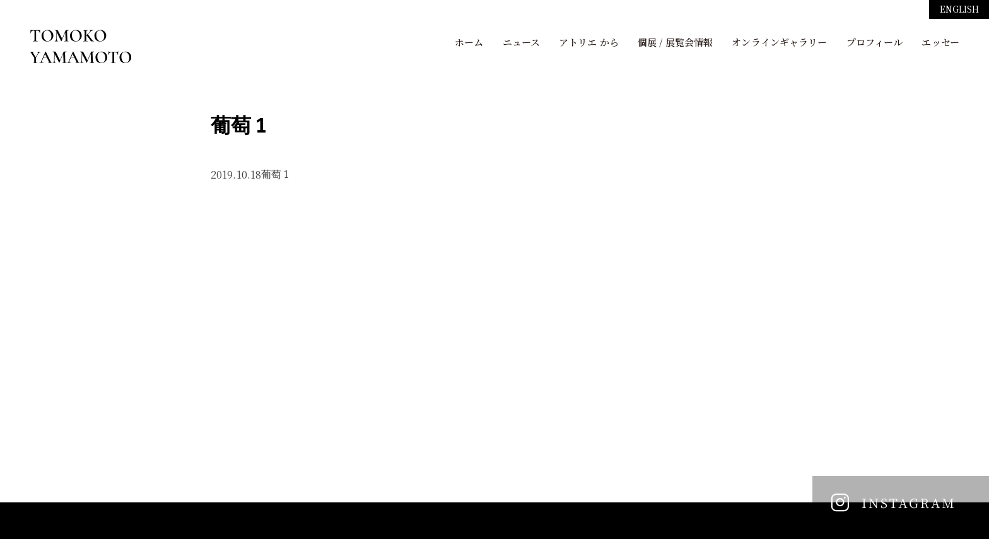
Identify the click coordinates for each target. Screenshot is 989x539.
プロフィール (874, 42)
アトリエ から (589, 42)
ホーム (469, 42)
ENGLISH (960, 8)
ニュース (521, 42)
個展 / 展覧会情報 (675, 42)
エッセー (940, 42)
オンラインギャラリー (779, 42)
